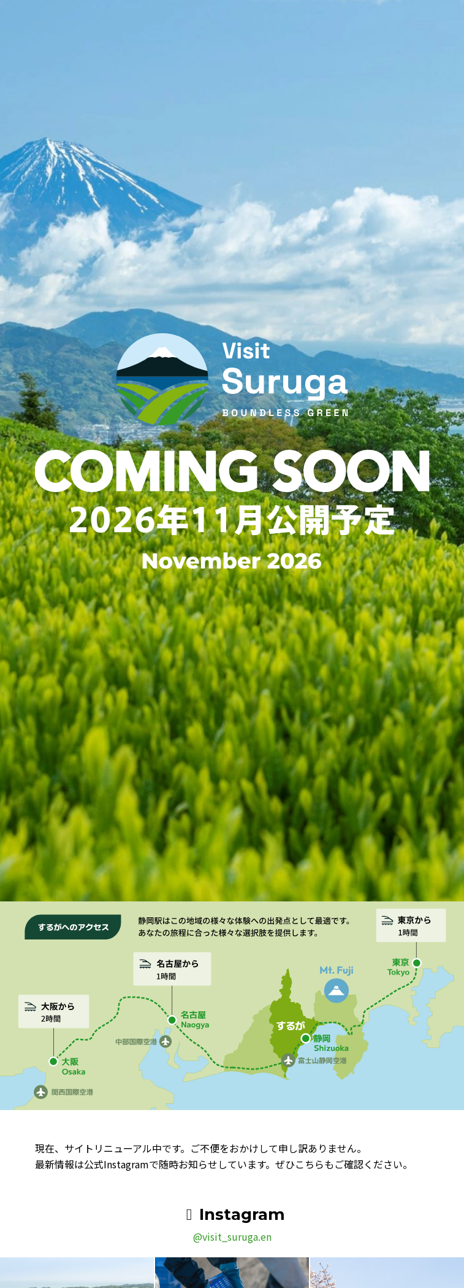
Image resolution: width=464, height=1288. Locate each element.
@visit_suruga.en (232, 1236)
